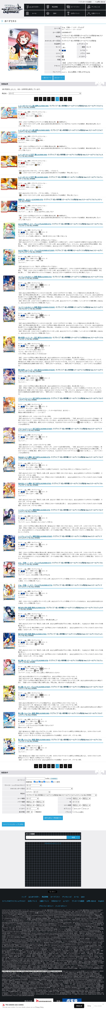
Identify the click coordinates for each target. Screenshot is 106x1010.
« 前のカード (47, 78)
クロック (85, 809)
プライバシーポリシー (46, 906)
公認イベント (95, 13)
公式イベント (75, 13)
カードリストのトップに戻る (13, 824)
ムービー (66, 901)
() (33, 106)
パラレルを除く (78, 812)
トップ (23, 897)
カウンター (76, 809)
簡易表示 (37, 812)
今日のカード (56, 901)
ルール (34, 13)
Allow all (79, 1006)
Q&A (54, 13)
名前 (36, 782)
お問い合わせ (101, 2)
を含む (38, 778)
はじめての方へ (34, 7)
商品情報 (55, 7)
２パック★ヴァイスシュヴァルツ (13, 901)
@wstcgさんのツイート (53, 843)
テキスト (47, 782)
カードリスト (75, 7)
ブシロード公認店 (85, 2)
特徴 (41, 782)
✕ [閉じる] (103, 1004)
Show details (98, 1006)
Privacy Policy (39, 1007)
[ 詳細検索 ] (54, 778)
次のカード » (59, 78)
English (101, 901)
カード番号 (55, 782)
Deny (89, 1006)
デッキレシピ (95, 7)
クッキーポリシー (61, 906)
